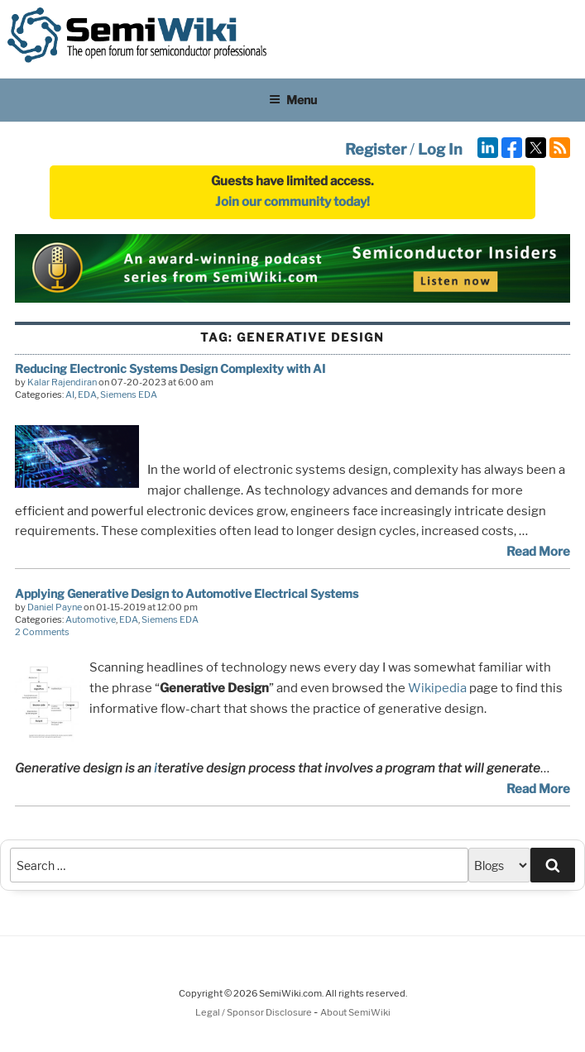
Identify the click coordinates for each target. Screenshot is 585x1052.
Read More (538, 551)
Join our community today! (292, 201)
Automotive (90, 619)
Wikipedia (437, 688)
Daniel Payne (54, 607)
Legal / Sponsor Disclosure (254, 1012)
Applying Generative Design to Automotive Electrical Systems (186, 593)
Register (375, 149)
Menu (293, 100)
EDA (87, 394)
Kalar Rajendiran (62, 382)
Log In (440, 149)
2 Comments (42, 632)
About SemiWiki (355, 1012)
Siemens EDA (128, 394)
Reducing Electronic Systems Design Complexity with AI (170, 368)
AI (69, 394)
